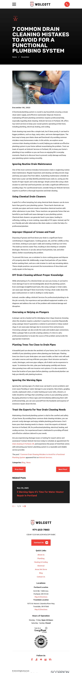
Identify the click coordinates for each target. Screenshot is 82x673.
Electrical (41, 566)
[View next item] (24, 506)
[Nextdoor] (50, 659)
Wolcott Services (45, 457)
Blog (23, 462)
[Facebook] (32, 659)
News (28, 462)
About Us (41, 555)
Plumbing (40, 558)
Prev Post (19, 469)
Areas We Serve (41, 569)
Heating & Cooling (41, 562)
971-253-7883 (40, 529)
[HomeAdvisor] (41, 659)
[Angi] (36, 659)
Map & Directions (41, 597)
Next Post (63, 469)
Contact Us (41, 542)
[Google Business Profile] (45, 659)
